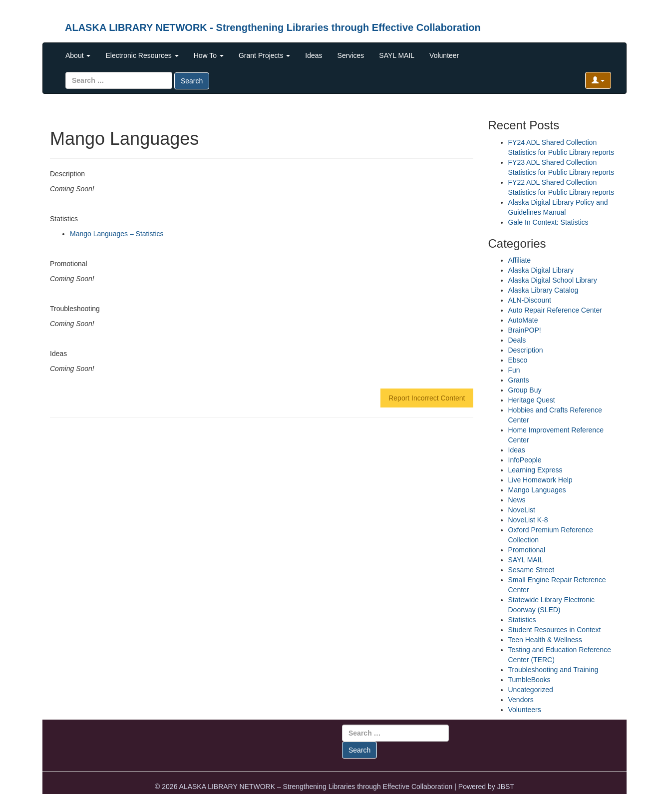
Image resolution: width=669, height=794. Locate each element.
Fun (514, 370)
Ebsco (518, 360)
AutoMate (523, 320)
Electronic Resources (141, 55)
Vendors (521, 700)
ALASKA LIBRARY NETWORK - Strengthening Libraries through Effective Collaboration (273, 27)
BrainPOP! (524, 330)
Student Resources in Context (554, 630)
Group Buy (525, 390)
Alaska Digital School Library (552, 280)
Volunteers (524, 710)
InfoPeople (525, 460)
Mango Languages (537, 490)
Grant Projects (264, 55)
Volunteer (444, 55)
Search (192, 81)
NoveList (521, 510)
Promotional (527, 550)
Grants (518, 380)
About (77, 55)
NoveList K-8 (528, 520)
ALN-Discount (529, 300)
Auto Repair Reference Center (555, 310)
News (517, 500)
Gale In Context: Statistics (548, 222)
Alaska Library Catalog (543, 290)
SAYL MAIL (396, 55)
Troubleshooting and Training (553, 670)
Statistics (522, 620)
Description (525, 350)
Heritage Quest (531, 400)
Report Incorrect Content (426, 398)
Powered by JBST (486, 787)
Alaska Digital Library (541, 270)
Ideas (313, 55)
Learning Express (535, 470)
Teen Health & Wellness (545, 640)
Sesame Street (531, 570)
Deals (517, 340)
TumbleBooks (529, 680)
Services (350, 55)
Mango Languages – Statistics (117, 234)
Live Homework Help (540, 480)
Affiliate (519, 260)
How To (209, 55)
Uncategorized (530, 690)
